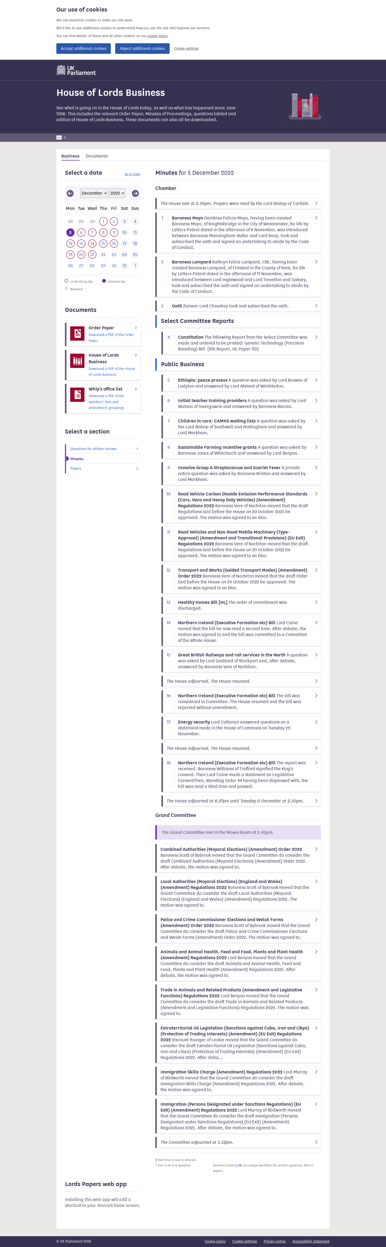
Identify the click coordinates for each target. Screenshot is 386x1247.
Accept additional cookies (83, 48)
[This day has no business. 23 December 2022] (114, 254)
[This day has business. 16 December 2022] (114, 243)
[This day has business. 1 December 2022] (103, 221)
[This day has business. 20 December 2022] (81, 254)
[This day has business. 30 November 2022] (92, 221)
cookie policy (157, 36)
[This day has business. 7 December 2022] (92, 232)
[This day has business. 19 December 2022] (70, 254)
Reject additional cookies (142, 48)
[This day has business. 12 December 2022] (70, 243)
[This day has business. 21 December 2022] (92, 254)
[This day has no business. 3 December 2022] (124, 221)
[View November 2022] (70, 193)
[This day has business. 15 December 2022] (103, 243)
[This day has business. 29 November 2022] (81, 221)
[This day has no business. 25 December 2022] (135, 254)
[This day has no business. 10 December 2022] (124, 232)
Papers (105, 468)
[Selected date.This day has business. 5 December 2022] (70, 232)
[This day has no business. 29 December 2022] (103, 265)
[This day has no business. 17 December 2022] (124, 243)
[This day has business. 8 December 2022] (103, 232)
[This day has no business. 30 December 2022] (114, 265)
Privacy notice (275, 1241)
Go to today (133, 174)
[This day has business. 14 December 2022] (92, 243)
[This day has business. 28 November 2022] (70, 221)
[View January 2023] (135, 193)
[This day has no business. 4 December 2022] (135, 221)
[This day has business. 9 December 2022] (114, 232)
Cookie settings (186, 48)
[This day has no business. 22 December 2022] (103, 254)
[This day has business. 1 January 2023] (135, 265)
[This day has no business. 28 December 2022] (92, 265)
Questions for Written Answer (105, 449)
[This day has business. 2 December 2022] (114, 221)
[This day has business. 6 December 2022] (81, 232)
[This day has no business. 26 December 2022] (70, 265)
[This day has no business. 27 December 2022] (81, 265)
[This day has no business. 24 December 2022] (124, 254)
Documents (97, 156)
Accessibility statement (311, 1241)
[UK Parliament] (76, 70)
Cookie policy (215, 1241)
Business (93, 137)
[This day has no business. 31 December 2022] (124, 265)
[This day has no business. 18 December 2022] (135, 243)
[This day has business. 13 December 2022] (81, 243)
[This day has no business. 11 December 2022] (135, 232)
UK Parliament (67, 137)
